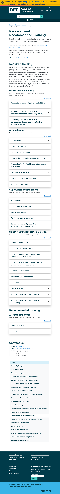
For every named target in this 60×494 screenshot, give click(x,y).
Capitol (46, 10)
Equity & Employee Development (21, 391)
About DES (12, 466)
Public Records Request (16, 457)
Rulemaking (12, 459)
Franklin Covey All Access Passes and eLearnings (27, 394)
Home (11, 25)
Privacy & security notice (16, 486)
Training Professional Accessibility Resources (26, 433)
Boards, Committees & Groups (40, 455)
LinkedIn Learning (17, 405)
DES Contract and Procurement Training (24, 380)
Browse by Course (17, 369)
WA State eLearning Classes (20, 440)
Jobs (10, 471)
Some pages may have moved (34, 2)
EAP (49, 7)
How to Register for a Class (20, 401)
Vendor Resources (17, 426)
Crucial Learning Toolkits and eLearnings (24, 376)
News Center (35, 459)
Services (17, 25)
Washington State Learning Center (22, 437)
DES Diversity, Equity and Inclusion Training (25, 383)
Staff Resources (14, 473)
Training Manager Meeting (19, 429)
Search (42, 16)
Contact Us (12, 468)
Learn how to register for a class (22, 57)
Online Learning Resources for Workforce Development (29, 408)
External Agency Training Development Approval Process (27, 419)
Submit (34, 478)
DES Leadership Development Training (23, 387)
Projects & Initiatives (37, 457)
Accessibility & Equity (15, 455)
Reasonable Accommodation (20, 412)
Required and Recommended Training (23, 415)
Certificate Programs (18, 373)
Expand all (47, 98)
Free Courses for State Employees (22, 398)
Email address (35, 474)
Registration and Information (20, 422)
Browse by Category (17, 366)
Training (14, 362)
